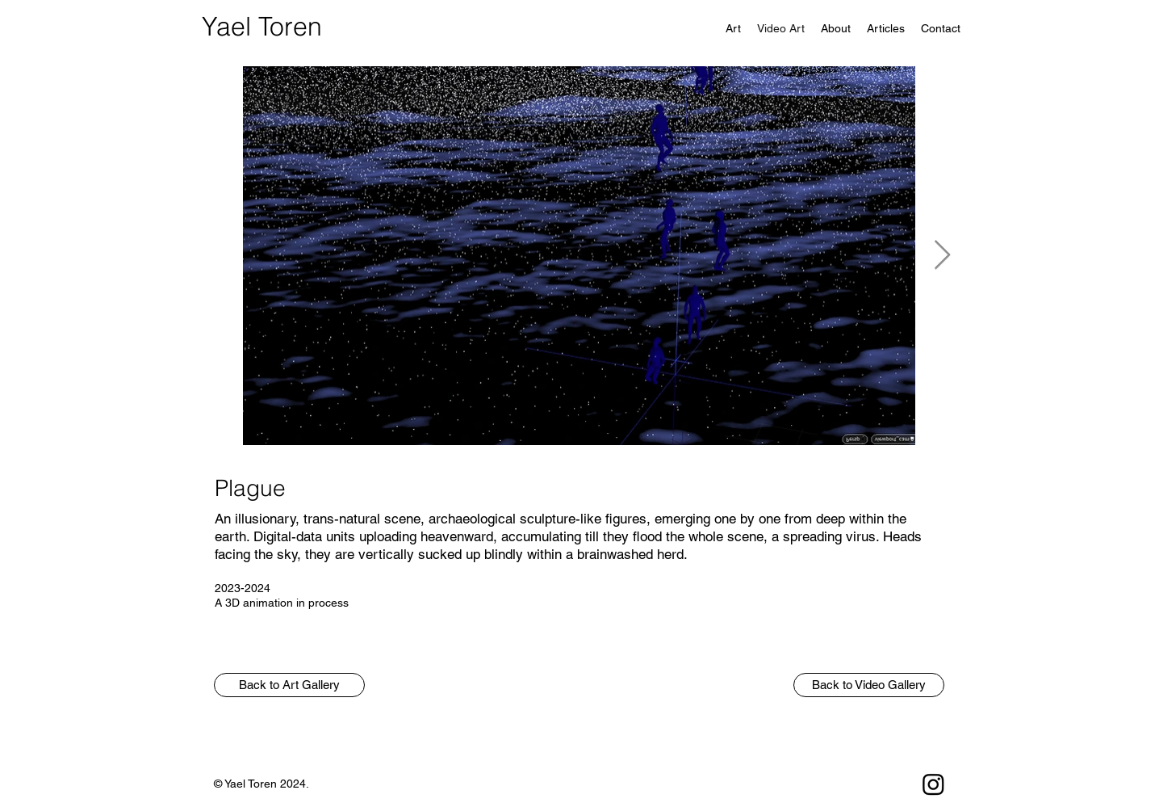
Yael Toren (262, 26)
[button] (289, 685)
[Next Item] (942, 255)
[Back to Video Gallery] (868, 685)
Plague (250, 488)
